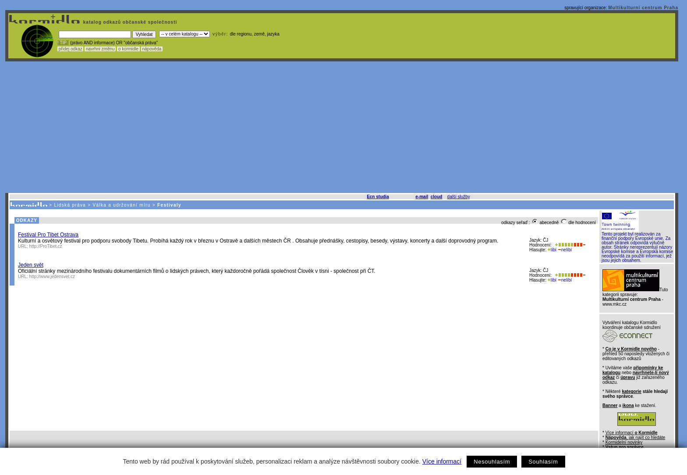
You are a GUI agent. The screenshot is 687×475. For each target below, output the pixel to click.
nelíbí (565, 249)
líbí (552, 249)
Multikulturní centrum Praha (643, 7)
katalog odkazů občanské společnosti (129, 22)
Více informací (441, 461)
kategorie (631, 391)
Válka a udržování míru (122, 205)
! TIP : (63, 42)
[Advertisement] (342, 127)
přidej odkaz (70, 48)
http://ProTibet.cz (45, 246)
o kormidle (128, 48)
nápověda (152, 48)
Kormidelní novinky (624, 442)
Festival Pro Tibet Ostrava (48, 235)
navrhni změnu (100, 48)
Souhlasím (543, 461)
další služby (458, 196)
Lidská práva (70, 205)
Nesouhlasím (492, 461)
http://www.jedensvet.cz (52, 276)
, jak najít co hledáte (636, 437)
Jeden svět (30, 265)
